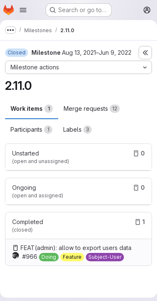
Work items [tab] (31, 109)
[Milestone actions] (78, 67)
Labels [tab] (77, 129)
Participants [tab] (31, 129)
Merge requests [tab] (92, 109)
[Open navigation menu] (23, 10)
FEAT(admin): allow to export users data (76, 247)
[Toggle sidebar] (145, 52)
